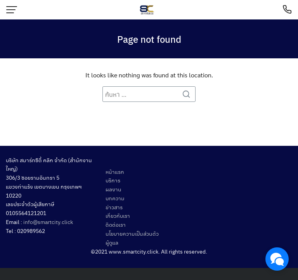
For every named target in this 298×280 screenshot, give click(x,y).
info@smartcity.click (48, 222)
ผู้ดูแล (112, 242)
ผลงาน (113, 189)
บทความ (115, 198)
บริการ (113, 180)
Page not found (149, 39)
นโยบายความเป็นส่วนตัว (132, 233)
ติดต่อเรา (116, 224)
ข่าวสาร (114, 207)
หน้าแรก (115, 171)
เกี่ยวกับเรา (118, 215)
